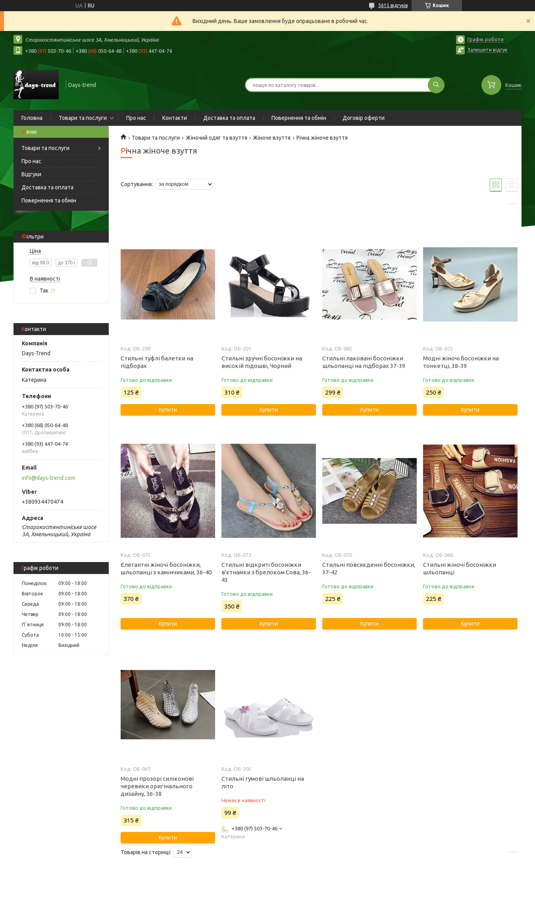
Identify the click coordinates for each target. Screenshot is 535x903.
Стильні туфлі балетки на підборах (157, 362)
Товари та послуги (83, 118)
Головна (31, 118)
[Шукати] (436, 85)
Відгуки (31, 174)
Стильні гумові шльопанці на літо (262, 782)
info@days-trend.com (48, 478)
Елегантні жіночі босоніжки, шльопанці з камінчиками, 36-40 (166, 568)
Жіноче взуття (272, 138)
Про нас (136, 118)
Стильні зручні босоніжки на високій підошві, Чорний (261, 362)
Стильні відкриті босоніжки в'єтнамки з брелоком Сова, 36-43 (266, 572)
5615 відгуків (393, 5)
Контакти (174, 118)
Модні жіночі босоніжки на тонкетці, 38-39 (461, 362)
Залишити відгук (488, 49)
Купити (168, 409)
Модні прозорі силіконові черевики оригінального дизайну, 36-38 (157, 786)
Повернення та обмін (298, 118)
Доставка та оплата (229, 118)
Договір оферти (364, 118)
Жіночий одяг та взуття (216, 138)
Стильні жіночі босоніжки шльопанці (459, 568)
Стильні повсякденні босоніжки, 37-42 (368, 568)
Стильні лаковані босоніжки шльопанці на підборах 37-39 (363, 362)
